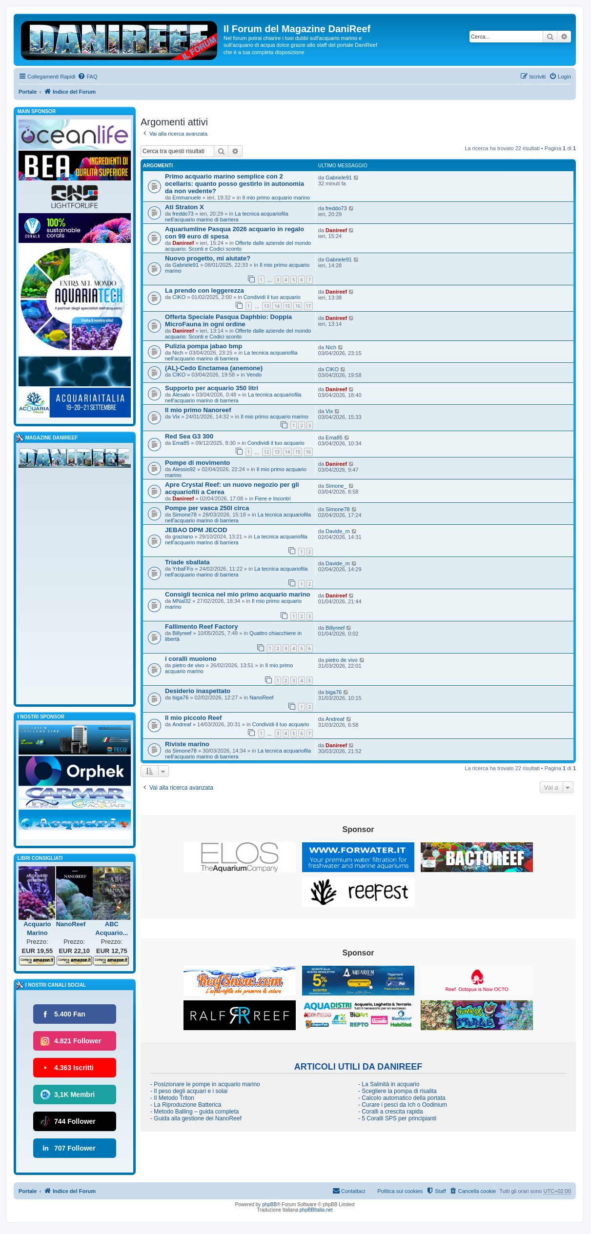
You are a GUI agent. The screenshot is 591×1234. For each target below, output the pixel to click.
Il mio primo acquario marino (276, 197)
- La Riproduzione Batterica (185, 1104)
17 (308, 306)
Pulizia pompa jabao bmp (203, 346)
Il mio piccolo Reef (193, 717)
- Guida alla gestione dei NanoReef (196, 1118)
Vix (176, 416)
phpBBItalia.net (316, 1210)
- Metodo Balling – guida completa (194, 1111)
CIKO (178, 297)
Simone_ (336, 486)
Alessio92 (184, 469)
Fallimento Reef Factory (201, 626)
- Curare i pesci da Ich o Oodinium (402, 1104)
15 (287, 306)
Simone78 (184, 514)
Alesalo (181, 395)
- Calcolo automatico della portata (402, 1098)
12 (266, 452)
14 (276, 306)
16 (297, 306)
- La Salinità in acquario (388, 1084)
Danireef (183, 243)
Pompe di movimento (197, 462)
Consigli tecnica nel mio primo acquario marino (237, 594)
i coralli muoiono (191, 658)
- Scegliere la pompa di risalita (397, 1091)
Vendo (254, 375)
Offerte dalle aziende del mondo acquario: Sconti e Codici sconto (238, 246)
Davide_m (338, 531)
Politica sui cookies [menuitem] (400, 1191)
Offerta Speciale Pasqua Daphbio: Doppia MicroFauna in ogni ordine (228, 320)
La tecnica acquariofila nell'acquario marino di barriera (226, 216)
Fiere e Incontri (272, 498)
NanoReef (261, 697)
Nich (177, 353)
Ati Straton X (184, 207)
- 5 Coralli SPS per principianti (397, 1118)
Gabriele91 (339, 177)
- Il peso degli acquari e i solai (188, 1091)
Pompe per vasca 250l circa (207, 508)
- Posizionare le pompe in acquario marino (205, 1084)
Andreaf (181, 724)
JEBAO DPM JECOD (196, 530)
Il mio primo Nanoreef (198, 410)
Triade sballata (187, 562)
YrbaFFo (182, 569)
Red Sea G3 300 (189, 436)
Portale (28, 92)
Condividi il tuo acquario (272, 297)
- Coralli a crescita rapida (390, 1111)
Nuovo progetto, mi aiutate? (207, 258)
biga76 (180, 697)
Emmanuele (186, 197)
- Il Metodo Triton (172, 1098)
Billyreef (181, 633)
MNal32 (181, 601)
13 (266, 306)
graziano (182, 536)
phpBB (269, 1204)
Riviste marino (187, 744)
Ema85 (180, 443)
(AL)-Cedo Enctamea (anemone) (214, 368)
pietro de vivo (188, 665)
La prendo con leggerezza (204, 290)
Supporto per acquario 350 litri (211, 388)
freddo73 (182, 214)
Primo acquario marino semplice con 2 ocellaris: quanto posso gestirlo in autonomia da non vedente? (234, 184)
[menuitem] (87, 76)
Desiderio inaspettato (197, 691)
